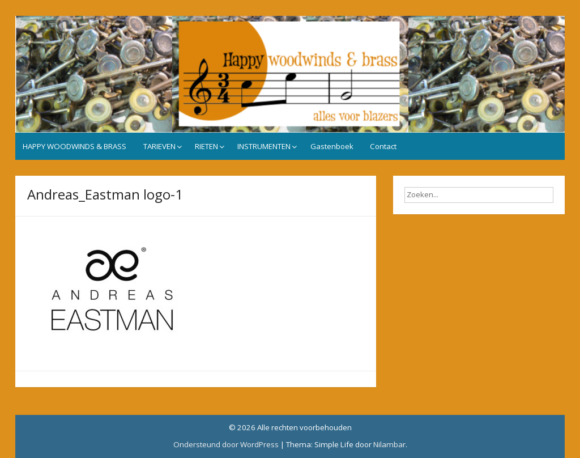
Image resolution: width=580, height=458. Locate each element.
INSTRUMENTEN (264, 146)
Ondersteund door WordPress (226, 444)
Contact (383, 146)
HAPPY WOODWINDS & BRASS (74, 146)
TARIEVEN (159, 146)
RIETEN (206, 146)
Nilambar (389, 444)
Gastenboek (331, 146)
